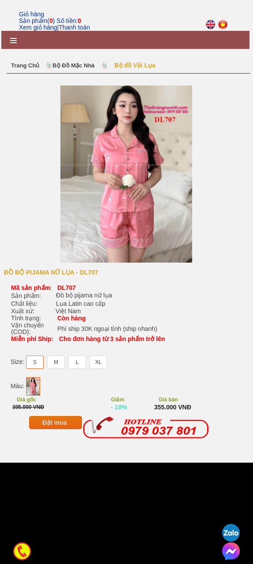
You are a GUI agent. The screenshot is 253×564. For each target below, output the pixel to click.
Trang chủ (25, 65)
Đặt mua (54, 523)
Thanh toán (74, 27)
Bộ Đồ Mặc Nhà (73, 65)
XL (98, 463)
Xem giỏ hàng (38, 27)
